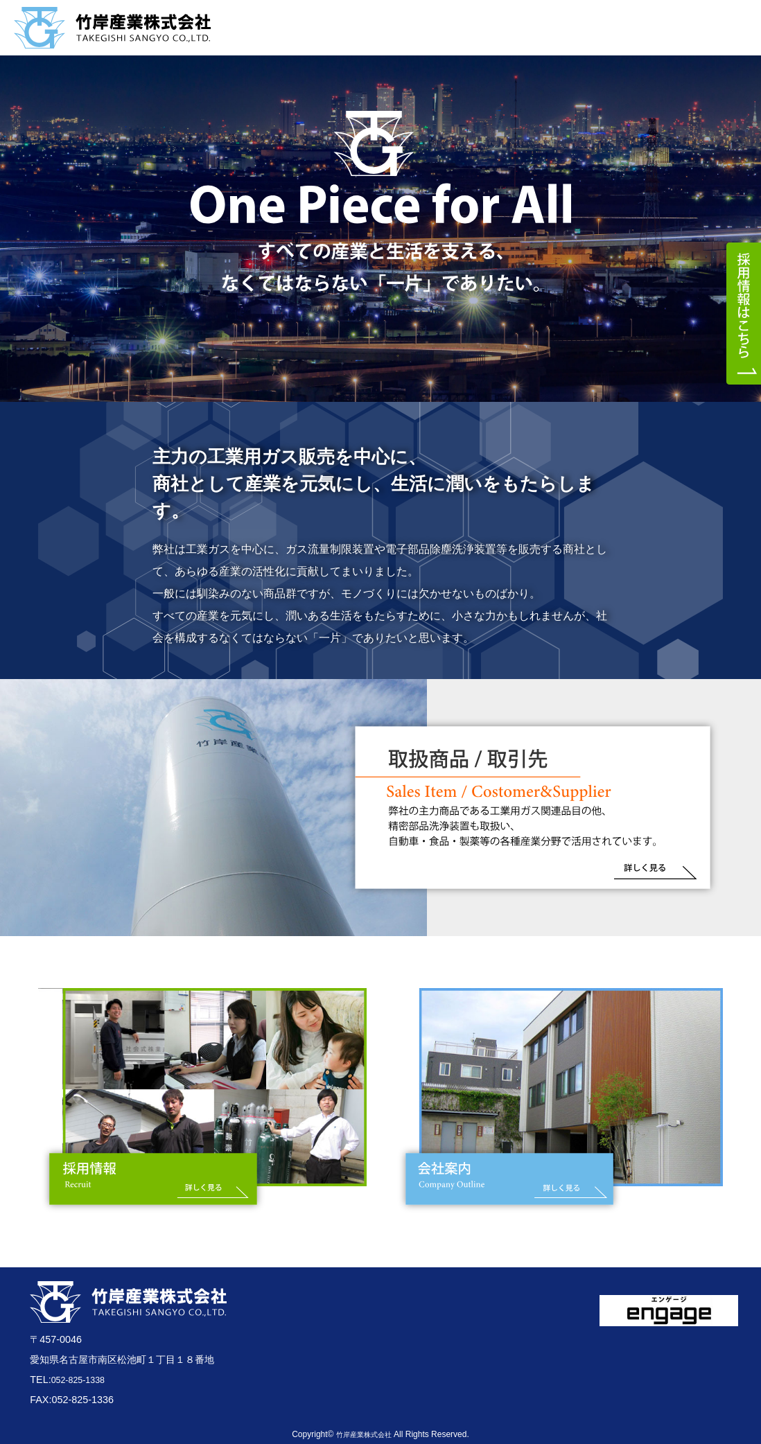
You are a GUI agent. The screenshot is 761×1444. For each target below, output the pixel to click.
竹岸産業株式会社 (364, 1434)
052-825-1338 (82, 1379)
